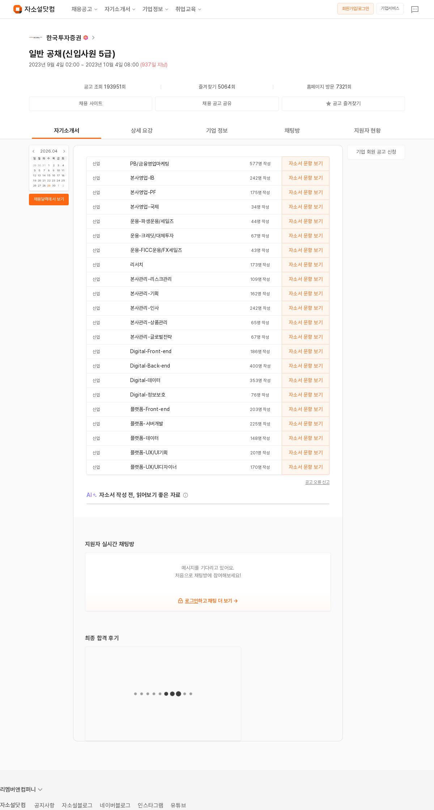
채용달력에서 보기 (49, 199)
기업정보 (156, 9)
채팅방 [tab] (292, 130)
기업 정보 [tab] (217, 130)
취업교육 (189, 9)
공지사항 (44, 805)
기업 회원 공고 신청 (376, 152)
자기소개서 (121, 9)
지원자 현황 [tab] (367, 130)
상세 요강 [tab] (142, 130)
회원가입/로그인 (355, 8)
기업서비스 (390, 8)
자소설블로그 (77, 805)
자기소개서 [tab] (67, 130)
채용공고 (85, 9)
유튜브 (178, 805)
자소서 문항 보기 (305, 163)
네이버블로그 (115, 805)
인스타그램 (150, 805)
